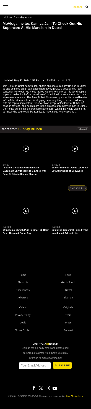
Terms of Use (22, 330)
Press (68, 322)
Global (77, 7)
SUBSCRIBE (62, 365)
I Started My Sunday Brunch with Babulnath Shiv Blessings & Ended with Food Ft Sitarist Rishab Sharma (24, 170)
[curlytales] (45, 256)
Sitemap (68, 297)
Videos (23, 307)
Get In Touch (68, 282)
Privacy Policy (22, 315)
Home (22, 274)
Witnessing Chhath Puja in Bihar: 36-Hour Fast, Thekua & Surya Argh (26, 232)
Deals (23, 322)
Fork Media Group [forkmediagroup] (75, 396)
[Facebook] (34, 388)
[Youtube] (55, 388)
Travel (68, 290)
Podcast (68, 330)
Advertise (23, 297)
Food (68, 274)
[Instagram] (48, 388)
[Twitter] (41, 388)
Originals (7, 17)
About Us (23, 282)
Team (68, 315)
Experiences (23, 290)
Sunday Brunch (24, 17)
